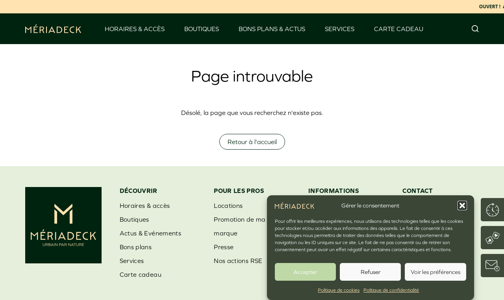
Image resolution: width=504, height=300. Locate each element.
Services (339, 28)
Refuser (370, 272)
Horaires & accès (135, 28)
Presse (223, 246)
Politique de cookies (338, 290)
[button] (462, 205)
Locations (228, 205)
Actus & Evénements (150, 233)
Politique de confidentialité (391, 290)
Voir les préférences (435, 272)
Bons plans (136, 246)
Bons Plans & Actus (272, 28)
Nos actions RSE (238, 260)
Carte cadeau (398, 28)
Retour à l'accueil (252, 141)
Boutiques (201, 28)
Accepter (305, 272)
